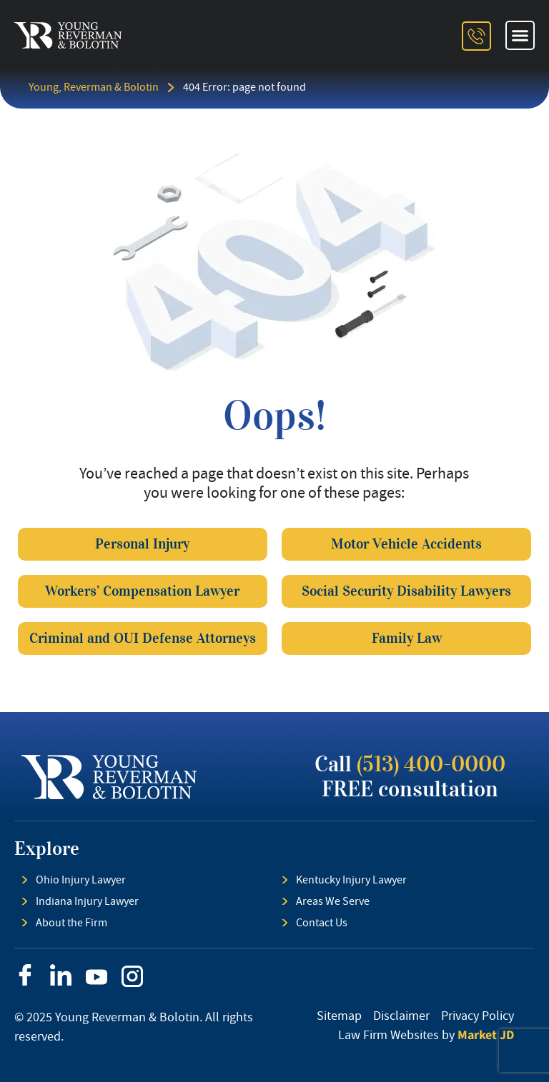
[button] (520, 36)
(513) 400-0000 (431, 764)
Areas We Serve (333, 901)
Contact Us (321, 923)
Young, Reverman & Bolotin (94, 87)
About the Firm (71, 923)
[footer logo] (109, 777)
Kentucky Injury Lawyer (351, 880)
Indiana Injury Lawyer (87, 901)
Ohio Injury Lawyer (81, 880)
